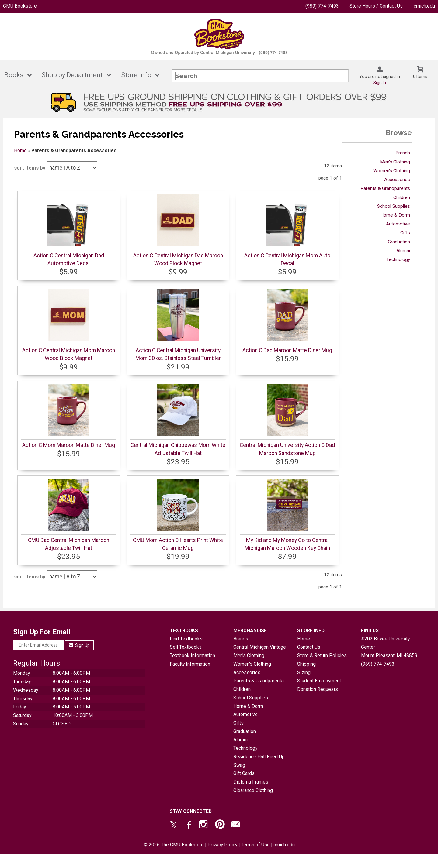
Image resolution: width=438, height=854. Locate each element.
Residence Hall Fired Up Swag (259, 761)
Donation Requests (317, 689)
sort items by (29, 168)
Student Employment (319, 681)
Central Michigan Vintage (259, 647)
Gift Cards (244, 773)
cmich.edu (424, 6)
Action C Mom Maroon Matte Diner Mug (68, 445)
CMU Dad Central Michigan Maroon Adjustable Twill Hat (68, 544)
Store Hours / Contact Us (376, 6)
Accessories (397, 179)
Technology (398, 259)
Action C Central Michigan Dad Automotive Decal (68, 259)
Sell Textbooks (186, 647)
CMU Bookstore (20, 6)
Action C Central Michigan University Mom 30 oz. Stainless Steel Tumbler (178, 354)
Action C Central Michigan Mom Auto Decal (287, 259)
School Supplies (393, 206)
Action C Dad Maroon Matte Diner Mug (287, 350)
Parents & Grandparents (385, 188)
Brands (402, 153)
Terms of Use (255, 845)
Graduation (399, 242)
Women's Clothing (391, 170)
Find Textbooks (186, 639)
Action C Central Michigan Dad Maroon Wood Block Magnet (178, 259)
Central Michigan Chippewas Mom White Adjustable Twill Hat (177, 449)
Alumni (403, 250)
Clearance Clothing (253, 790)
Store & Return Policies (322, 655)
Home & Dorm (395, 215)
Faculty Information (190, 664)
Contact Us (308, 647)
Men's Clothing (395, 162)
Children (401, 197)
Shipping (306, 664)
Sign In (379, 82)
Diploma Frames (250, 782)
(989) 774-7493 (322, 6)
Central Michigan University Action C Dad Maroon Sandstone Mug (287, 449)
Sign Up (79, 645)
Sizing (304, 672)
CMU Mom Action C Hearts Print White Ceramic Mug (178, 544)
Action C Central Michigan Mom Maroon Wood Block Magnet (68, 354)
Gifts (405, 232)
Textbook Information (192, 655)
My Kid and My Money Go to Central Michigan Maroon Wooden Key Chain (287, 544)
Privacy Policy (222, 845)
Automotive (398, 224)
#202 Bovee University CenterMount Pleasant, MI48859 (389, 647)
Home (20, 150)
